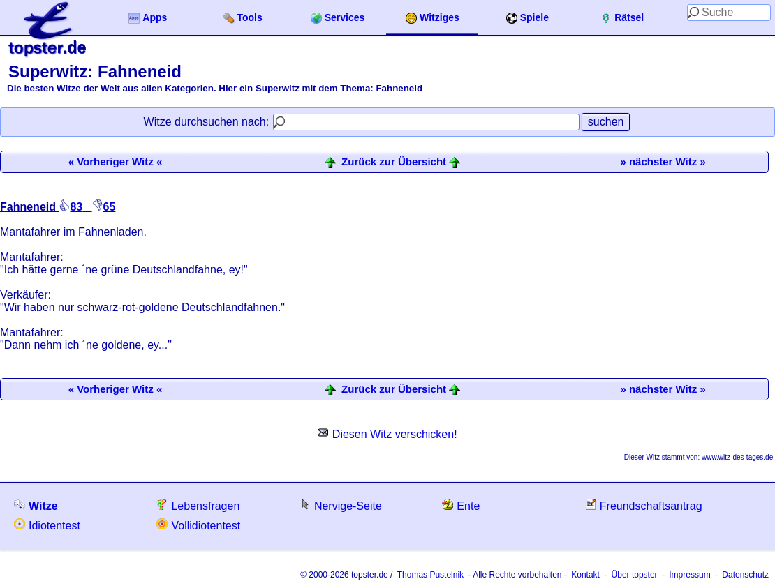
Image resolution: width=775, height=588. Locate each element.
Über (635, 575)
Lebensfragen (197, 505)
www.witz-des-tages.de (737, 457)
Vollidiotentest (198, 525)
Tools (243, 18)
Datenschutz (745, 575)
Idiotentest (47, 525)
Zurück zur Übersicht (394, 162)
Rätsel (622, 18)
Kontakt (585, 575)
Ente (461, 505)
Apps (147, 18)
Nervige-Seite (341, 505)
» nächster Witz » (662, 161)
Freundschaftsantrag (643, 505)
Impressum (689, 575)
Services (338, 18)
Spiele (527, 18)
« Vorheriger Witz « (115, 161)
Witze (36, 505)
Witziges (432, 18)
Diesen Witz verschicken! (387, 434)
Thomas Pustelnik (430, 575)
